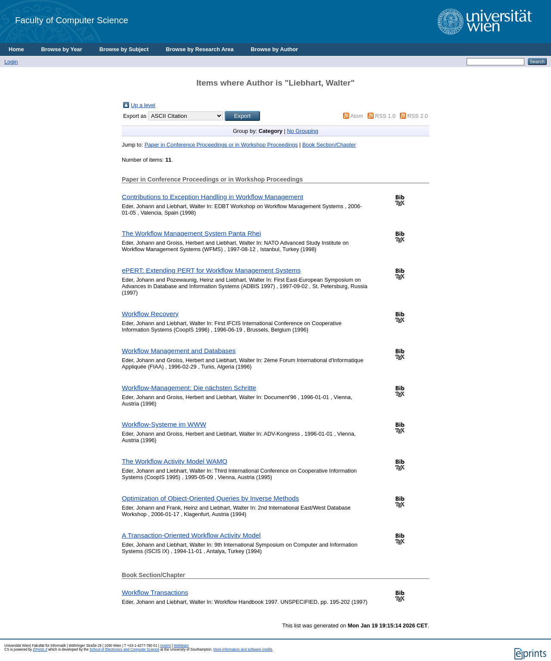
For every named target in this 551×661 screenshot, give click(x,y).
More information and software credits (243, 650)
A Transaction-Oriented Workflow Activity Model (191, 535)
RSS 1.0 (385, 116)
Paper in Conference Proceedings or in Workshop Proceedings (221, 144)
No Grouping (303, 131)
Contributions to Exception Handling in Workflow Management (212, 196)
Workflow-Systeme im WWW (164, 424)
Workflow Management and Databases (178, 350)
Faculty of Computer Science (71, 20)
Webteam (181, 646)
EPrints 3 (40, 650)
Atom (356, 116)
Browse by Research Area (199, 49)
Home (16, 49)
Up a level (143, 105)
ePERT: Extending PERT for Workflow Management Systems (211, 270)
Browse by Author (274, 49)
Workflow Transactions (155, 592)
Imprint (165, 646)
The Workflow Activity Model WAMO (174, 461)
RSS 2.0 (417, 116)
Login (11, 61)
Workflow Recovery (150, 313)
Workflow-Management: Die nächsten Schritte (189, 387)
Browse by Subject (124, 49)
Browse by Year (61, 49)
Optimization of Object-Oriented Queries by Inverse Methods (210, 498)
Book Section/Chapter (329, 144)
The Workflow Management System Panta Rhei (191, 233)
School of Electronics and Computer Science (124, 650)
